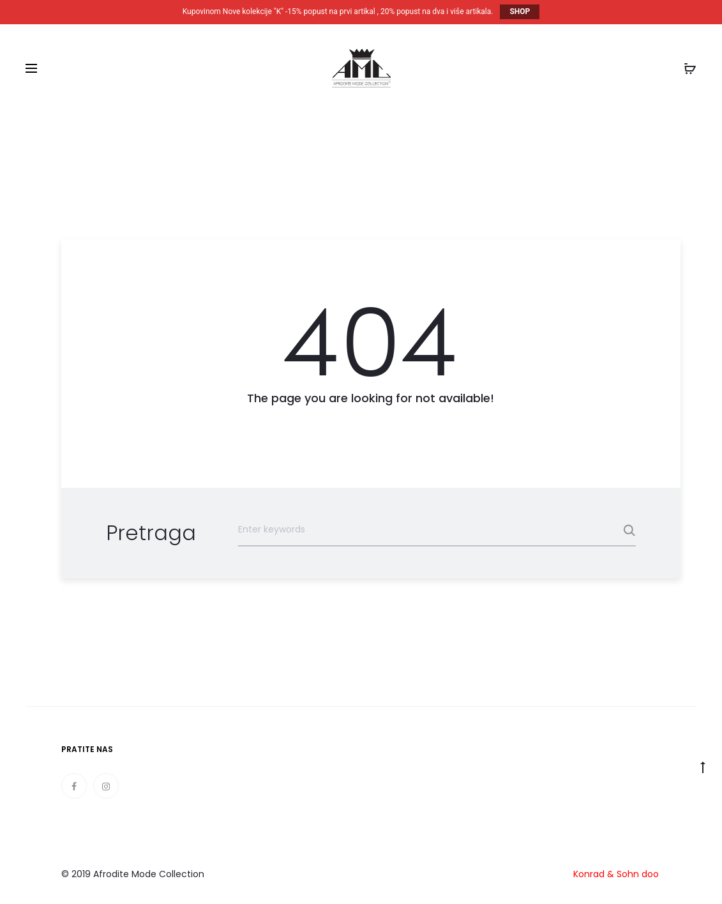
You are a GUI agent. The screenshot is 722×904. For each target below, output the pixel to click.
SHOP (519, 11)
